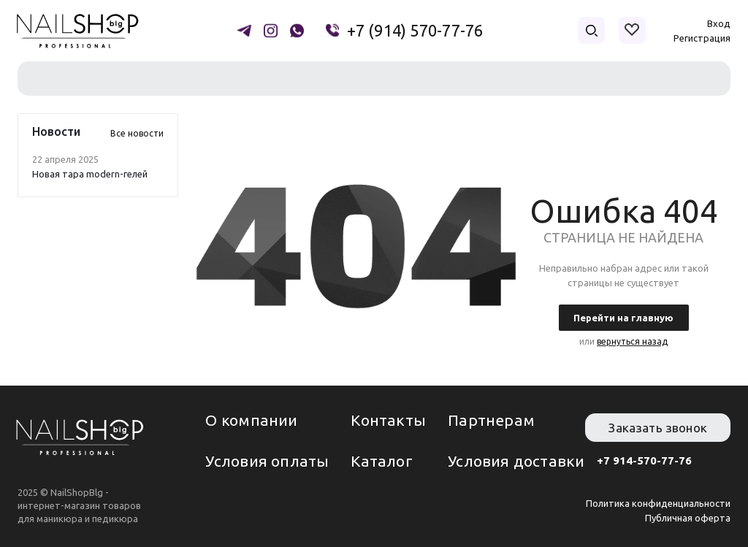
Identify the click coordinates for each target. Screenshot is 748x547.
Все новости (137, 133)
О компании (251, 419)
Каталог (381, 460)
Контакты (388, 419)
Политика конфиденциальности (658, 503)
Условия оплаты (267, 460)
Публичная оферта (687, 518)
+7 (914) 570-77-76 (415, 30)
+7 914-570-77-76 (644, 460)
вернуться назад (632, 341)
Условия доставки (516, 460)
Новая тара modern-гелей (90, 174)
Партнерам (491, 419)
